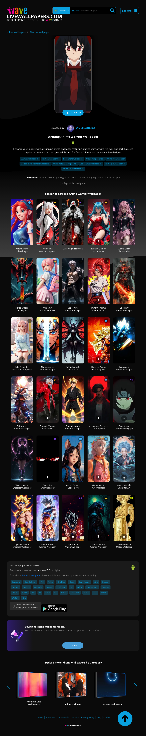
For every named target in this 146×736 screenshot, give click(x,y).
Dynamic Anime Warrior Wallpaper (73, 427)
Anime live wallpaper (116, 158)
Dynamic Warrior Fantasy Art (47, 427)
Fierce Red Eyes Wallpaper (47, 486)
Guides (107, 717)
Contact (39, 717)
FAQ (99, 717)
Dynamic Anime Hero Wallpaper (98, 368)
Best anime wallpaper (73, 158)
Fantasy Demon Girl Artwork (98, 250)
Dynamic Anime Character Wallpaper (22, 545)
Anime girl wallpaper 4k (115, 163)
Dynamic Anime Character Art (98, 309)
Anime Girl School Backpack (47, 309)
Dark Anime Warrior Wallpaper (73, 309)
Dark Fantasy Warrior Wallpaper (98, 545)
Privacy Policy (88, 717)
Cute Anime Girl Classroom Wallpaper (22, 368)
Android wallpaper (31, 575)
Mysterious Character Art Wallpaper (99, 427)
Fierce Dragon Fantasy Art (22, 309)
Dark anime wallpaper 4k (91, 163)
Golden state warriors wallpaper (35, 163)
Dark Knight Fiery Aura (73, 248)
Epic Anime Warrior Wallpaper (124, 368)
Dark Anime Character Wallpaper (124, 427)
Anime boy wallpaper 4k (73, 168)
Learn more (73, 645)
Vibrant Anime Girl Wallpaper (22, 250)
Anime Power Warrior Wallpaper (47, 545)
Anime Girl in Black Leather (124, 250)
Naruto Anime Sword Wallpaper (47, 368)
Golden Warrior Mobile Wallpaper (124, 545)
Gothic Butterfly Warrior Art (73, 368)
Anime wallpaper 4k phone (64, 163)
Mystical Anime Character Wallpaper (22, 486)
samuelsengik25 (80, 127)
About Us (50, 717)
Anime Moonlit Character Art (124, 486)
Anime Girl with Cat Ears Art (73, 486)
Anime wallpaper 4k (30, 158)
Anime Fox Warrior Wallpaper (47, 250)
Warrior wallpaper (40, 32)
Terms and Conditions (68, 717)
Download (73, 113)
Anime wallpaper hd (51, 158)
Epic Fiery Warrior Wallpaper (124, 309)
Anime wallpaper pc (94, 158)
